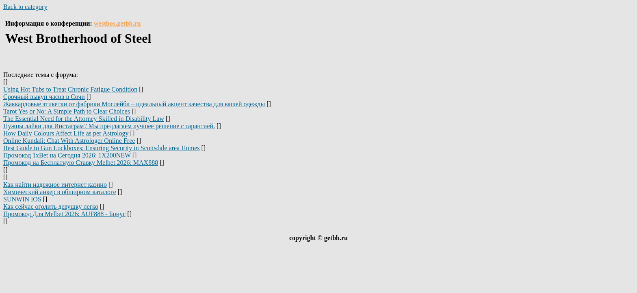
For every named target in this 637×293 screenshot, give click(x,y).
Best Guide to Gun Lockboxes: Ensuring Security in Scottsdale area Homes (101, 147)
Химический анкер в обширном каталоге (59, 191)
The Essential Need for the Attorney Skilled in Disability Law (83, 118)
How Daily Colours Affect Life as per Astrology (66, 133)
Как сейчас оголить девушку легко (50, 206)
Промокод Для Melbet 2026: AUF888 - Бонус (64, 213)
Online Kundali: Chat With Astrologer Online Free (69, 140)
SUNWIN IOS (22, 199)
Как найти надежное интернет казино (55, 184)
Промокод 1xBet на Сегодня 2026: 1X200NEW (67, 155)
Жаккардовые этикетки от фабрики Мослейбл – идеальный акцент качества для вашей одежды (134, 104)
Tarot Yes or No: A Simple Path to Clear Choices (66, 111)
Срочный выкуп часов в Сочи (44, 96)
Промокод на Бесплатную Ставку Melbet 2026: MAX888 (80, 162)
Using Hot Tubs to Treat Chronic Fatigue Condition (70, 89)
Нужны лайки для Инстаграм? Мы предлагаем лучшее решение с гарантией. (109, 125)
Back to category (25, 6)
